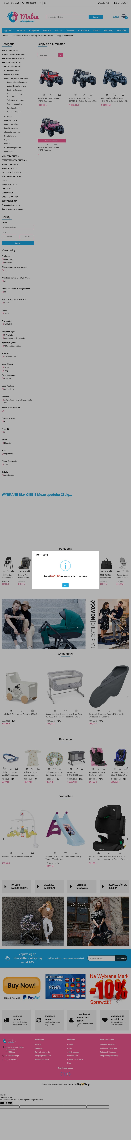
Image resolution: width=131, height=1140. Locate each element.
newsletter (82, 576)
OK (65, 585)
